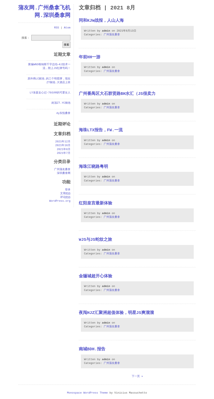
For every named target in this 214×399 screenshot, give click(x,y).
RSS (56, 28)
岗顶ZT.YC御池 (60, 103)
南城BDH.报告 (92, 349)
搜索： (26, 38)
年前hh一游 (89, 57)
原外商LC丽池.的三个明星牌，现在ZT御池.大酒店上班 (49, 80)
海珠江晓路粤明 (93, 167)
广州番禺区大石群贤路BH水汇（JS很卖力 (117, 94)
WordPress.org (59, 201)
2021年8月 (63, 149)
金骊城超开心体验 (95, 276)
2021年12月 (62, 142)
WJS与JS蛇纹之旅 (95, 240)
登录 (67, 190)
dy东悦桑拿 (63, 113)
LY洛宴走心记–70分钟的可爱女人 (50, 93)
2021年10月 (62, 145)
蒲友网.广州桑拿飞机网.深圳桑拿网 (44, 11)
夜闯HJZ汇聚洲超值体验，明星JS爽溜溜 (116, 313)
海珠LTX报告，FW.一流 (101, 130)
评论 (65, 197)
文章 (65, 193)
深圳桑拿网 (63, 173)
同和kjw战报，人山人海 (101, 21)
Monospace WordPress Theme (87, 393)
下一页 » (137, 376)
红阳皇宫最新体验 (95, 203)
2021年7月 (63, 153)
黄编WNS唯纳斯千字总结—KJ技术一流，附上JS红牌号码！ (49, 66)
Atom (67, 28)
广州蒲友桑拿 (112, 35)
